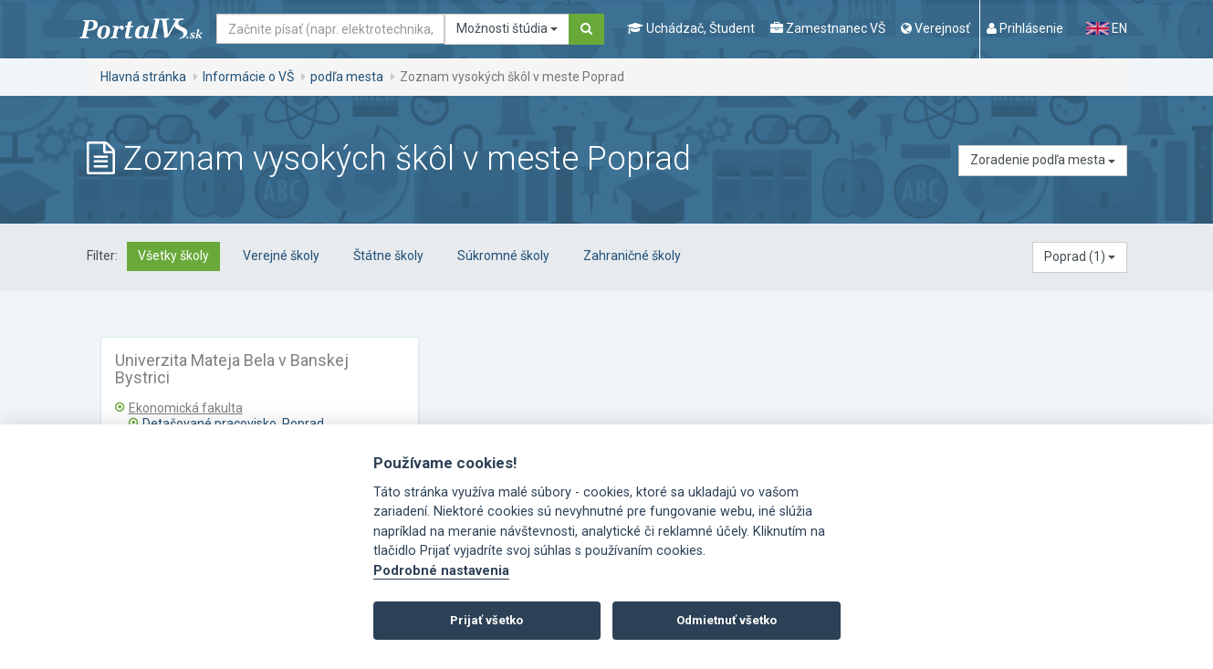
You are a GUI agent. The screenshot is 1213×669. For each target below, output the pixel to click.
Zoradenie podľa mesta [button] (1042, 159)
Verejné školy (281, 255)
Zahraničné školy (632, 255)
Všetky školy (173, 255)
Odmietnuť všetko (726, 620)
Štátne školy (388, 255)
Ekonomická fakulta (186, 408)
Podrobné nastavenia (441, 571)
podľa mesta (346, 76)
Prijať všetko (486, 620)
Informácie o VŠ (248, 76)
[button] (1079, 257)
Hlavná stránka (143, 76)
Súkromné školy (503, 255)
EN (1106, 28)
